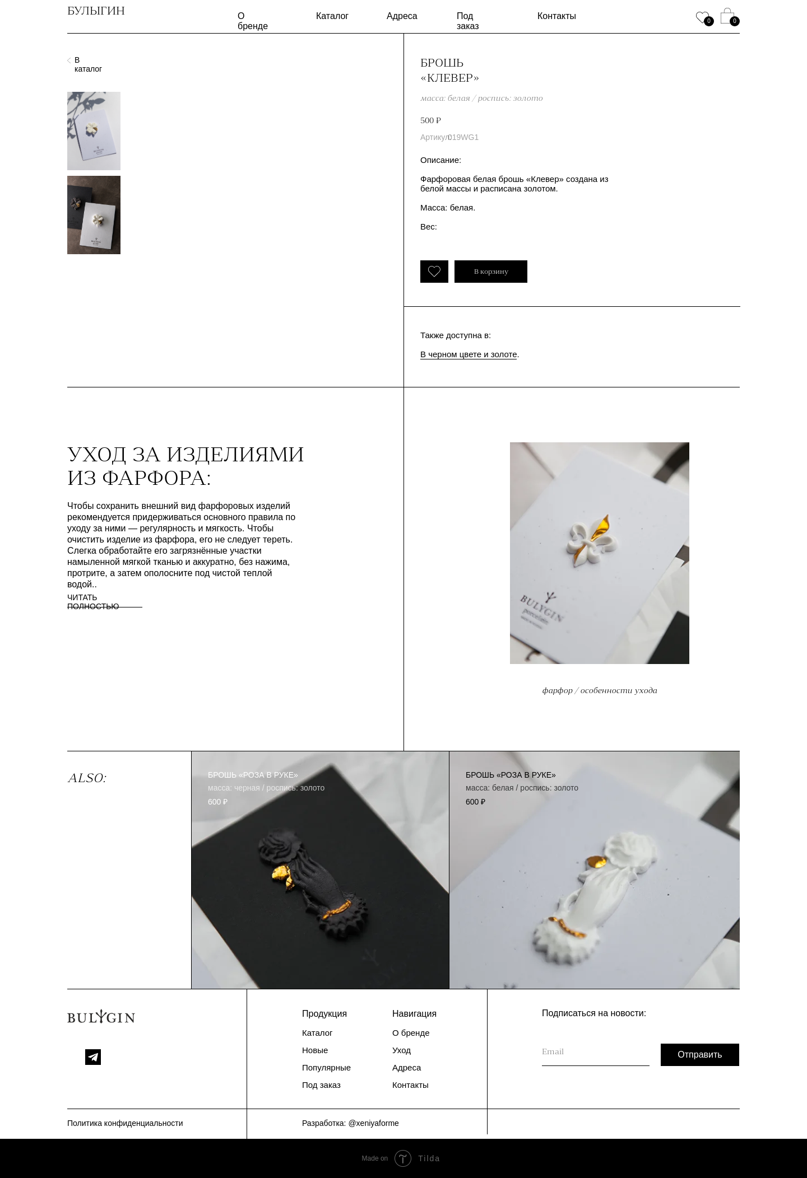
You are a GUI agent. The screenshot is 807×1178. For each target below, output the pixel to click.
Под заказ (468, 21)
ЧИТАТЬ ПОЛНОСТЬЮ (93, 602)
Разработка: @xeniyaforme (350, 1123)
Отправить (700, 1054)
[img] (320, 870)
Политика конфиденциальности (125, 1123)
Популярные (326, 1067)
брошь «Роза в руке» (253, 774)
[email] (596, 1052)
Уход (401, 1050)
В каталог (88, 64)
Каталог (332, 16)
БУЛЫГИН (96, 10)
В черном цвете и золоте (468, 354)
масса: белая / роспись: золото (522, 787)
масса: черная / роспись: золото (266, 787)
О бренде (253, 21)
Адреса (402, 16)
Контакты (556, 16)
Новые (315, 1050)
